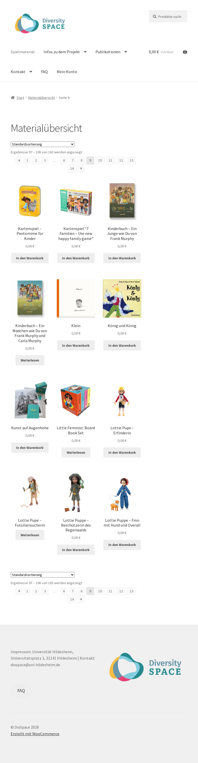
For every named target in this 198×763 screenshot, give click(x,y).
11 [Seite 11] (110, 160)
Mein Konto (67, 71)
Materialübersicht (41, 97)
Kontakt (18, 71)
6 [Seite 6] (64, 160)
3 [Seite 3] (45, 160)
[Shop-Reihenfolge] (43, 144)
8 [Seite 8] (81, 160)
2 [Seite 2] (36, 160)
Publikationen (107, 51)
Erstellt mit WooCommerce (35, 733)
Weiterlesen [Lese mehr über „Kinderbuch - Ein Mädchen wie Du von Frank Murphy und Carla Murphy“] (30, 360)
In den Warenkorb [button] (30, 258)
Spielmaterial (23, 51)
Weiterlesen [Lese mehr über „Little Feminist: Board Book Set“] (76, 452)
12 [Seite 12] (121, 160)
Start (20, 97)
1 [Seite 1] (27, 160)
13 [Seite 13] (131, 160)
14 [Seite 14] (72, 168)
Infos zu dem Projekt (62, 51)
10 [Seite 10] (100, 160)
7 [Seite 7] (73, 160)
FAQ (44, 71)
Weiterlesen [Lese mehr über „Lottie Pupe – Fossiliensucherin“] (30, 535)
